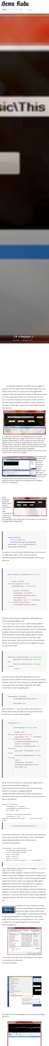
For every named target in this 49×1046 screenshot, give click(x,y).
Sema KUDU (16, 638)
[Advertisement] (24, 662)
